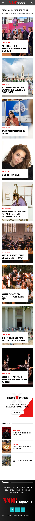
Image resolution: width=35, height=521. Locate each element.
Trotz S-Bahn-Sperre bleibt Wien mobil (22, 461)
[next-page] (6, 470)
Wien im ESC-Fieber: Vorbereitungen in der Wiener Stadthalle (14, 48)
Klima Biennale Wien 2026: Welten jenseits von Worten (13, 339)
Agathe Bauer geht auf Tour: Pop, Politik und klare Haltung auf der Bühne (14, 214)
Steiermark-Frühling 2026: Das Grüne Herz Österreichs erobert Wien (13, 90)
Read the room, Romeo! (11, 175)
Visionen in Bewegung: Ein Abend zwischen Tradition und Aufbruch (14, 379)
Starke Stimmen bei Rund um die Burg (13, 132)
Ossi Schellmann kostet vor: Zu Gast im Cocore (22, 447)
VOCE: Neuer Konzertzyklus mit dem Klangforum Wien (13, 256)
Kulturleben (6, 128)
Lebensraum (6, 42)
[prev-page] (3, 470)
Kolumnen (5, 171)
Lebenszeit (5, 84)
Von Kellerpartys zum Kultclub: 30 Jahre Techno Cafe (13, 296)
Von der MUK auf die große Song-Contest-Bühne (22, 434)
